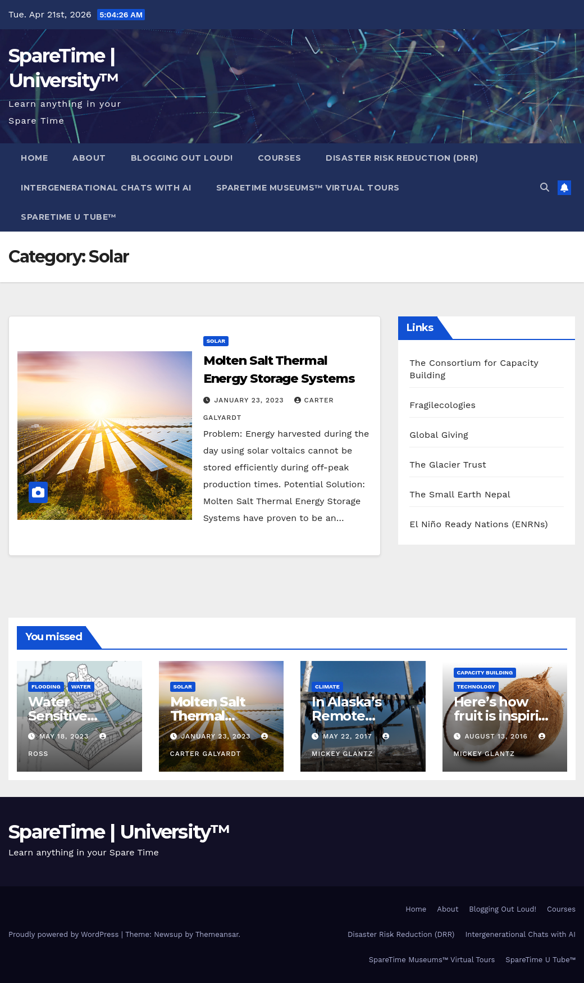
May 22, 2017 (349, 736)
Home (34, 158)
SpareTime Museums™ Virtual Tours (308, 188)
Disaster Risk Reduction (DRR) (402, 158)
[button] (544, 187)
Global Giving (438, 434)
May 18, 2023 (65, 736)
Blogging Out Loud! (182, 158)
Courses (280, 158)
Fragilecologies (442, 405)
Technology (476, 686)
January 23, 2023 (251, 400)
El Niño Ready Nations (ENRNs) (478, 524)
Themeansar (217, 934)
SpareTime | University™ (119, 832)
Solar (216, 341)
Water (81, 686)
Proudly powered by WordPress (64, 934)
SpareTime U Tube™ (69, 217)
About (89, 158)
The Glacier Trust (447, 464)
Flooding (46, 686)
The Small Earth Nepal (459, 494)
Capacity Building (485, 672)
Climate (327, 686)
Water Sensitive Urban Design (73, 716)
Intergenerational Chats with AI (106, 188)
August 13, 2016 (497, 736)
